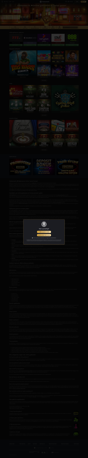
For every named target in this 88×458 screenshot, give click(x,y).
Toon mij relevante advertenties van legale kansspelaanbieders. (44, 237)
